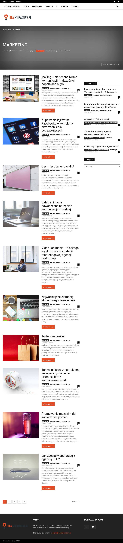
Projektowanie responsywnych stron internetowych (101, 122)
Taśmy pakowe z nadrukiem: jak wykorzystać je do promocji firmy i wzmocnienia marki (60, 375)
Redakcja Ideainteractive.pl (60, 88)
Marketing (37, 6)
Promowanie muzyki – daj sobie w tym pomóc (59, 415)
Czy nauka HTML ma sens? (96, 119)
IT (57, 6)
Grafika (49, 6)
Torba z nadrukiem (54, 336)
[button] (117, 6)
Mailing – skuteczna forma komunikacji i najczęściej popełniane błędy (59, 80)
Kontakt (18, 2)
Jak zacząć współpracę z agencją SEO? (58, 457)
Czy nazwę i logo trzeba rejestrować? (101, 146)
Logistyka (31, 51)
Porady (75, 6)
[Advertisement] (77, 17)
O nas (4, 2)
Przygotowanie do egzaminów (94, 137)
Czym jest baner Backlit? (58, 166)
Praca (61, 51)
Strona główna (12, 6)
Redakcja (87, 124)
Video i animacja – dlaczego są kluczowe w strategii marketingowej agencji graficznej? (60, 253)
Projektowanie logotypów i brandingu (97, 150)
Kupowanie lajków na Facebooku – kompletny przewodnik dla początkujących (58, 125)
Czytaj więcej (48, 110)
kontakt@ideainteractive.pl (61, 533)
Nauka (48, 51)
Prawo (68, 51)
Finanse (64, 6)
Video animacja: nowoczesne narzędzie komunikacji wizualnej (57, 206)
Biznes (26, 6)
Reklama (11, 2)
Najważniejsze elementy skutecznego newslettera (58, 298)
